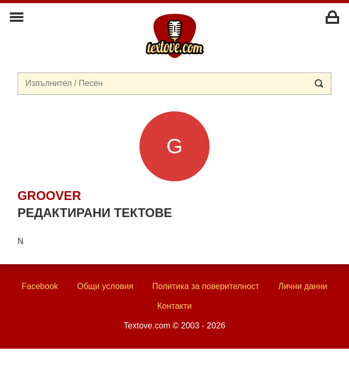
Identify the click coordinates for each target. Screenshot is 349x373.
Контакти (174, 306)
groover (49, 196)
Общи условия (105, 286)
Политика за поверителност (205, 286)
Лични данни (302, 286)
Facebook (40, 286)
